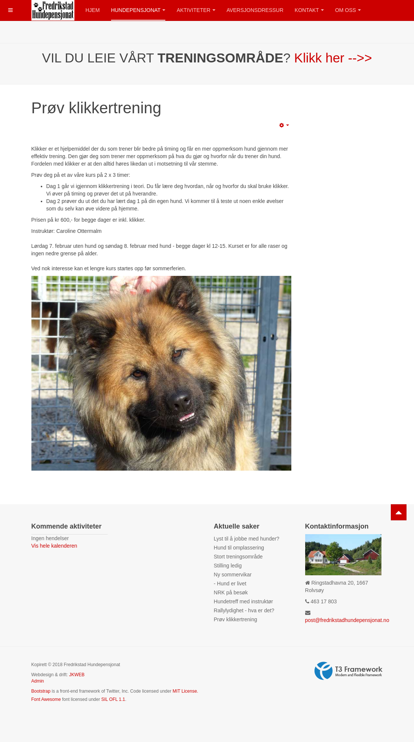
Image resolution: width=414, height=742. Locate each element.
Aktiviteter (196, 10)
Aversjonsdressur (255, 10)
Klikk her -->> (333, 57)
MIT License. (185, 691)
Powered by (349, 671)
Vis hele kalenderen (54, 546)
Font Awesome (46, 699)
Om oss (348, 10)
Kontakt (309, 10)
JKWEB (77, 674)
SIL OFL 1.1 (113, 699)
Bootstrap (40, 691)
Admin (37, 681)
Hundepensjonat (138, 10)
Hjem (93, 10)
